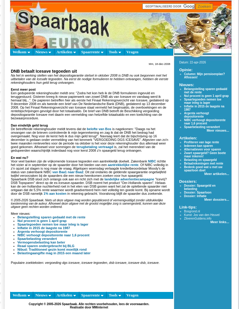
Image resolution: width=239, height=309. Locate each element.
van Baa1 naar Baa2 (67, 172)
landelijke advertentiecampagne (129, 179)
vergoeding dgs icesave (62, 262)
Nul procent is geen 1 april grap (41, 221)
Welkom (21, 52)
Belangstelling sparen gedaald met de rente (51, 217)
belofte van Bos (99, 129)
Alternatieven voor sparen (202, 149)
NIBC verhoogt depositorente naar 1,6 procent (53, 235)
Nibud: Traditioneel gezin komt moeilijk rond (52, 249)
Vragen (132, 52)
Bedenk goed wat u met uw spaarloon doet (203, 168)
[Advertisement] (89, 279)
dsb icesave (118, 262)
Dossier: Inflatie (195, 196)
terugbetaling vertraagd (95, 147)
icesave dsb (137, 262)
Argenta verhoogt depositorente (42, 231)
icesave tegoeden (94, 262)
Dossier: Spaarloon (197, 192)
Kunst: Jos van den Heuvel (202, 215)
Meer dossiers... (216, 199)
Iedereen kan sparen (198, 145)
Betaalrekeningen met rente (203, 163)
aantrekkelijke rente (123, 165)
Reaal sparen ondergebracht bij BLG (45, 246)
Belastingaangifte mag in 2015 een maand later (54, 253)
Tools (115, 52)
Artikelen (66, 52)
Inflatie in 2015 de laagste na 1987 (43, 228)
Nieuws (43, 52)
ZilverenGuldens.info (197, 218)
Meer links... (219, 222)
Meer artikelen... (216, 174)
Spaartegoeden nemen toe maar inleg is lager (52, 224)
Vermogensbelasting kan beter (41, 242)
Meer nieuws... (218, 130)
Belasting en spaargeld (200, 160)
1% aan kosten (55, 193)
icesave (153, 262)
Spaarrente (92, 52)
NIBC (152, 161)
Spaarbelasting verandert (37, 238)
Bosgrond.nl (192, 211)
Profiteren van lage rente (201, 142)
